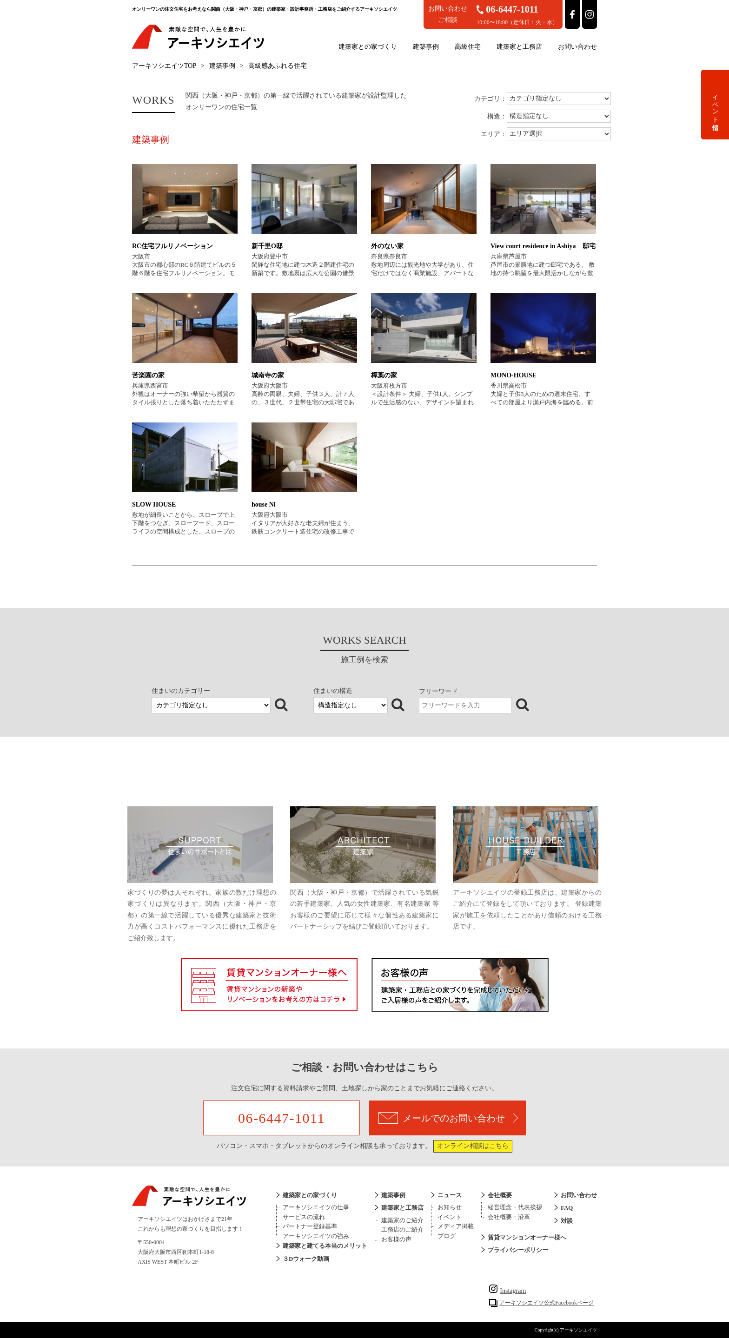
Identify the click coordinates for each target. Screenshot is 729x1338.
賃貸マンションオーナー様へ (527, 1237)
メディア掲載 (455, 1226)
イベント (449, 1216)
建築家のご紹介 (402, 1220)
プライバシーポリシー (518, 1249)
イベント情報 (715, 104)
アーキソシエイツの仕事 (316, 1207)
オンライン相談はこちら (473, 1145)
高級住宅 (468, 46)
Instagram (507, 1290)
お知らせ (449, 1207)
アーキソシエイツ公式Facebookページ (546, 1302)
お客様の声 (396, 1239)
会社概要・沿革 (509, 1216)
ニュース (449, 1195)
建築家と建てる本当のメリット (325, 1245)
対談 (567, 1220)
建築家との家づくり (367, 46)
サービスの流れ (304, 1216)
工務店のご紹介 (402, 1229)
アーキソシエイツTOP (164, 65)
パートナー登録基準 (310, 1226)
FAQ (567, 1207)
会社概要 (500, 1195)
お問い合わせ (577, 46)
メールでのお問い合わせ (448, 1118)
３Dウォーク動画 (306, 1258)
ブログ (446, 1236)
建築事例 (426, 46)
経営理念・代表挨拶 (515, 1207)
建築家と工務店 (519, 46)
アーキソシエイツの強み (316, 1236)
